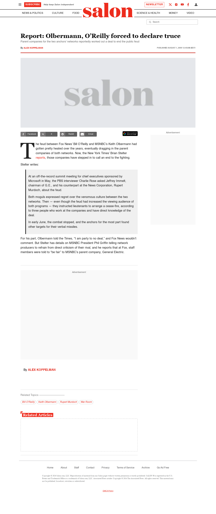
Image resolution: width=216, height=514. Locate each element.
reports (41, 157)
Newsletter (154, 4)
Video (190, 13)
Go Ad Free (163, 468)
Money (173, 13)
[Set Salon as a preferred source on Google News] (130, 133)
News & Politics (32, 13)
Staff (76, 468)
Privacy (106, 468)
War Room (86, 402)
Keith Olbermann (47, 402)
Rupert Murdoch (68, 402)
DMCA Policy (108, 491)
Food (75, 13)
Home (50, 468)
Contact (90, 468)
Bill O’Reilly (28, 402)
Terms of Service (125, 468)
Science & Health (148, 13)
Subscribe (32, 4)
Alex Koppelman (33, 48)
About (64, 468)
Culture (58, 13)
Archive (146, 468)
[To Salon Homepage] (108, 10)
